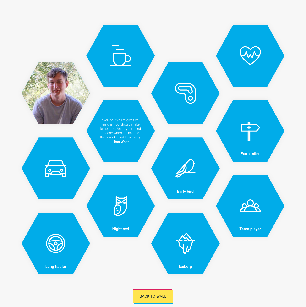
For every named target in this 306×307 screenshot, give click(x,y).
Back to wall (153, 296)
